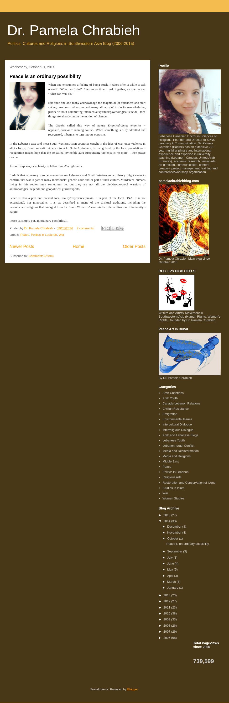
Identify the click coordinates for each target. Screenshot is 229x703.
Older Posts (134, 246)
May (170, 569)
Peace (25, 234)
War (61, 234)
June (171, 563)
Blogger (132, 689)
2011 (167, 607)
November (174, 532)
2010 (167, 613)
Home (78, 246)
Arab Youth (170, 398)
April (170, 575)
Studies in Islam (173, 488)
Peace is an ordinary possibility (45, 76)
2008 (167, 625)
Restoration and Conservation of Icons (188, 482)
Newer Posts (22, 246)
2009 (167, 619)
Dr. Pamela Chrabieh (73, 30)
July (170, 557)
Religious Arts (171, 477)
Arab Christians (173, 393)
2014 (167, 521)
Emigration (169, 414)
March (172, 581)
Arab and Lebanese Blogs (180, 435)
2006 (167, 638)
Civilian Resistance (175, 408)
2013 (167, 595)
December (174, 526)
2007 (167, 631)
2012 (167, 601)
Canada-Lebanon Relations (181, 403)
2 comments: (86, 228)
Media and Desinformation (180, 451)
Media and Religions (176, 456)
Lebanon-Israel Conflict (178, 445)
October (173, 538)
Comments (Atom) (41, 256)
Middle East (170, 461)
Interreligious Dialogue (177, 430)
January (173, 587)
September (175, 551)
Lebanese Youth (173, 440)
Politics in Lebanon (44, 234)
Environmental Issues (177, 419)
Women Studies (173, 498)
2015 (167, 515)
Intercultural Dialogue (177, 424)
